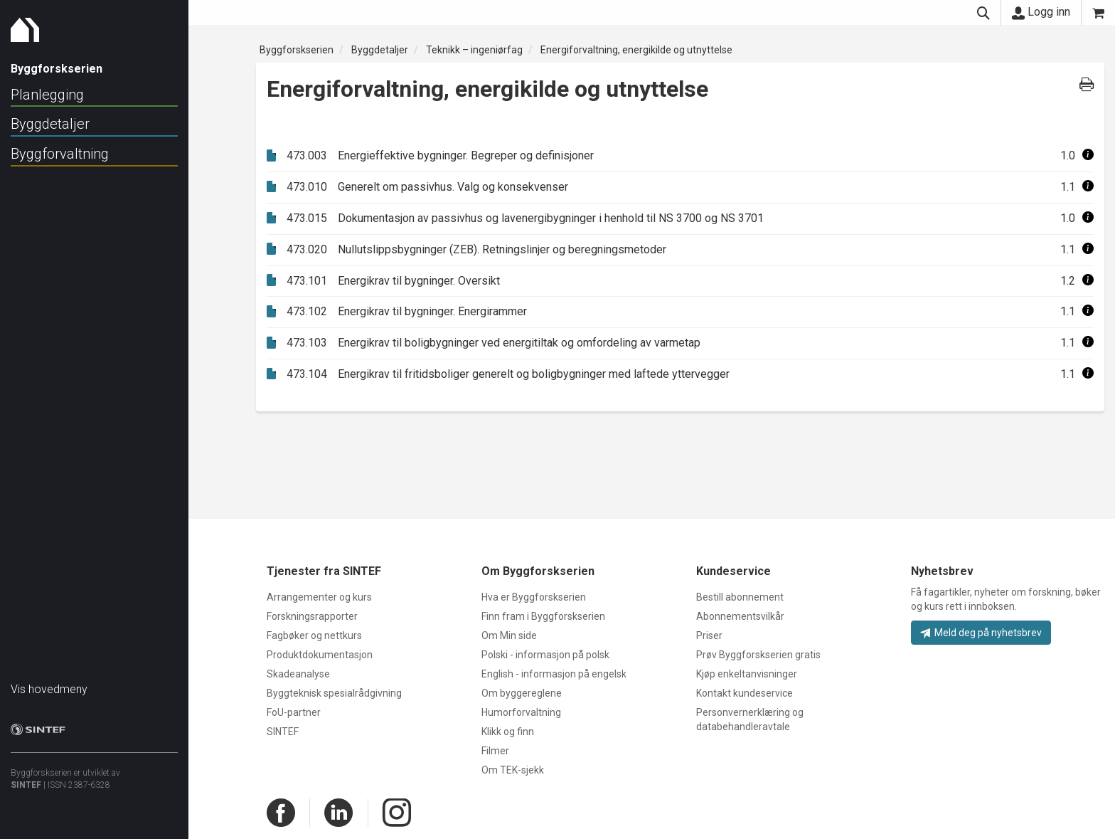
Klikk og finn (507, 731)
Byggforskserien (297, 50)
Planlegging (47, 94)
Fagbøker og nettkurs (314, 635)
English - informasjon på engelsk (553, 674)
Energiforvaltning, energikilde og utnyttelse (636, 50)
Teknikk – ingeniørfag (474, 50)
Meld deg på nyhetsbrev (981, 632)
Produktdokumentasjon (320, 654)
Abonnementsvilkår (740, 616)
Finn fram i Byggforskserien (543, 616)
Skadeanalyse (298, 674)
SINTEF (26, 778)
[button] (1088, 155)
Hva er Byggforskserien (533, 597)
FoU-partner (294, 712)
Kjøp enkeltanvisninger (746, 674)
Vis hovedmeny (49, 682)
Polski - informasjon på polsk (545, 654)
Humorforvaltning (521, 712)
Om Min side (509, 635)
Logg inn (1041, 12)
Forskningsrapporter (312, 616)
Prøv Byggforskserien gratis (758, 654)
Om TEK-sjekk (512, 770)
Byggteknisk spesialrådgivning (334, 693)
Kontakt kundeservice (744, 693)
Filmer (495, 750)
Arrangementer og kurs (319, 597)
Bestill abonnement (740, 597)
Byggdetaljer (50, 123)
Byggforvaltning (60, 153)
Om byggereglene (521, 693)
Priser (709, 635)
